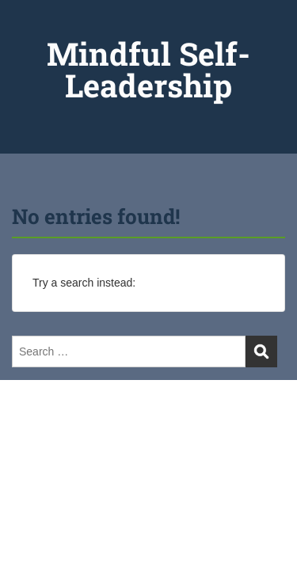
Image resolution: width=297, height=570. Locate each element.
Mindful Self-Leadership (148, 69)
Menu (28, 27)
